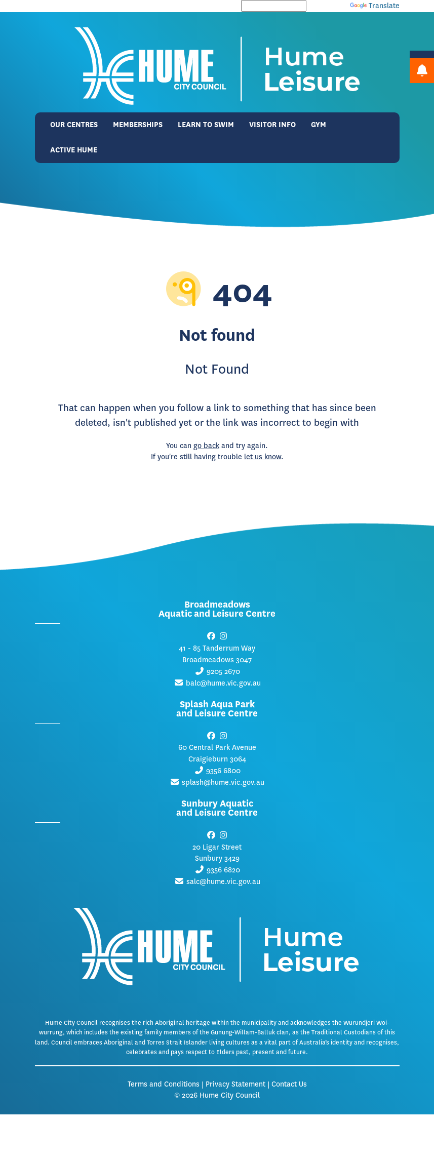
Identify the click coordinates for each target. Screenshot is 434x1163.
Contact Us (289, 1084)
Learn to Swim (206, 125)
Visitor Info (272, 125)
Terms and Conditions (164, 1084)
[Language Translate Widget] (273, 6)
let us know (262, 457)
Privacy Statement (235, 1084)
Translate (375, 6)
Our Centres (74, 125)
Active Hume (73, 150)
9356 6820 (223, 870)
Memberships (138, 125)
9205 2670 (223, 671)
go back (206, 446)
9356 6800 (223, 771)
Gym (318, 125)
